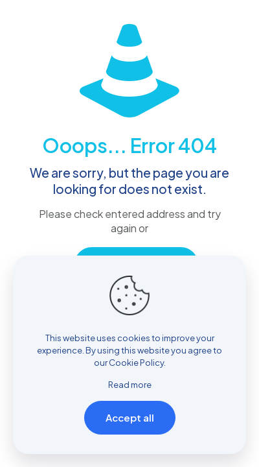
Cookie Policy (136, 362)
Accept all (130, 417)
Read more (130, 384)
